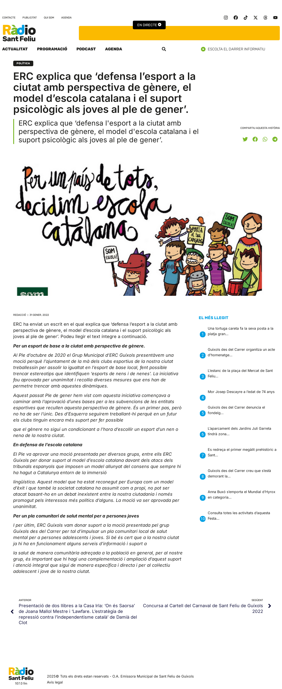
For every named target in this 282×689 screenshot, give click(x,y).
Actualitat (15, 49)
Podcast (86, 49)
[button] (164, 49)
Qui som (49, 17)
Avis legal (55, 682)
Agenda (66, 17)
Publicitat (29, 17)
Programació (52, 49)
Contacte (8, 17)
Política (23, 63)
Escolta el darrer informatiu (235, 49)
